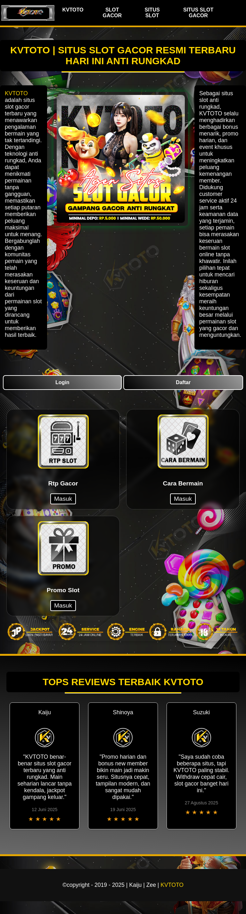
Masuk (63, 498)
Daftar (183, 382)
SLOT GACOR (112, 12)
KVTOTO (72, 9)
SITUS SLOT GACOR (198, 12)
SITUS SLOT (152, 12)
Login (62, 382)
